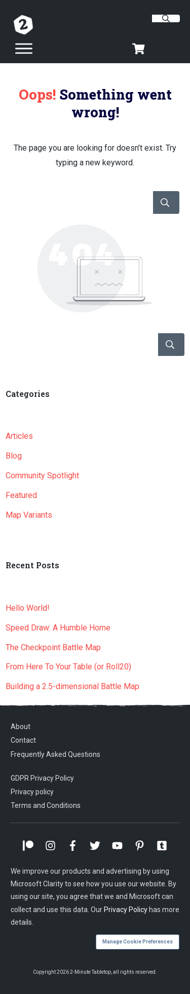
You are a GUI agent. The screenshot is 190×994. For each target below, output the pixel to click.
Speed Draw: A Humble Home (58, 627)
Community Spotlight (42, 475)
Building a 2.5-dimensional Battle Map (72, 686)
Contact (23, 740)
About (20, 726)
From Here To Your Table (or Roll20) (68, 666)
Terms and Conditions (46, 805)
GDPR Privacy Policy (42, 778)
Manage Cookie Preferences (137, 941)
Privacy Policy (125, 910)
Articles (19, 436)
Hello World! (28, 608)
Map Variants (29, 515)
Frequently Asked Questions (55, 754)
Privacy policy (32, 792)
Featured (21, 495)
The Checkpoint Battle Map (53, 647)
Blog (14, 456)
